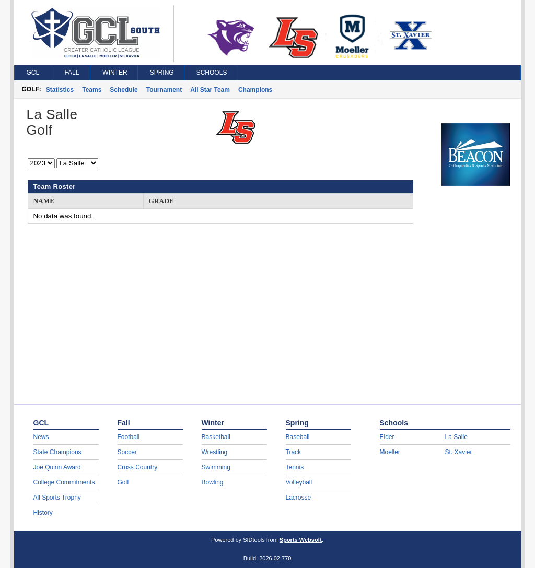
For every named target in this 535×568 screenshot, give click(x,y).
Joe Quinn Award (57, 467)
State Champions (57, 452)
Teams (91, 89)
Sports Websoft (301, 540)
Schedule (123, 89)
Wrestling (215, 452)
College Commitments (64, 482)
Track (293, 452)
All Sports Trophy (57, 497)
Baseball (298, 437)
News (41, 437)
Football (129, 437)
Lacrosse (298, 497)
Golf (123, 482)
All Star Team (210, 89)
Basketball (216, 437)
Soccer (127, 452)
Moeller (390, 452)
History (43, 512)
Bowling (213, 482)
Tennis (295, 467)
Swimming (216, 467)
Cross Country (138, 467)
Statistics (60, 89)
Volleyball (299, 482)
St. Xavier (458, 452)
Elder (387, 437)
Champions (255, 89)
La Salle (456, 437)
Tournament (164, 89)
